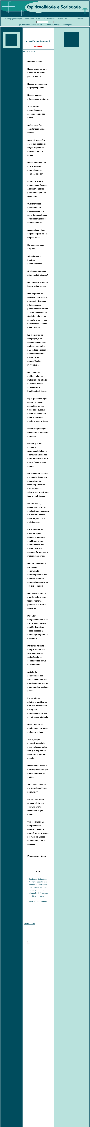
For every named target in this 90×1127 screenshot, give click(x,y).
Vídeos (72, 19)
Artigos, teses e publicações (34, 19)
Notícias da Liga (53, 25)
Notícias (60, 19)
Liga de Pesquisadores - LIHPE (30, 25)
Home (7, 19)
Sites (66, 19)
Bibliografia (51, 19)
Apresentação (16, 19)
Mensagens (67, 25)
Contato (80, 19)
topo (28, 943)
